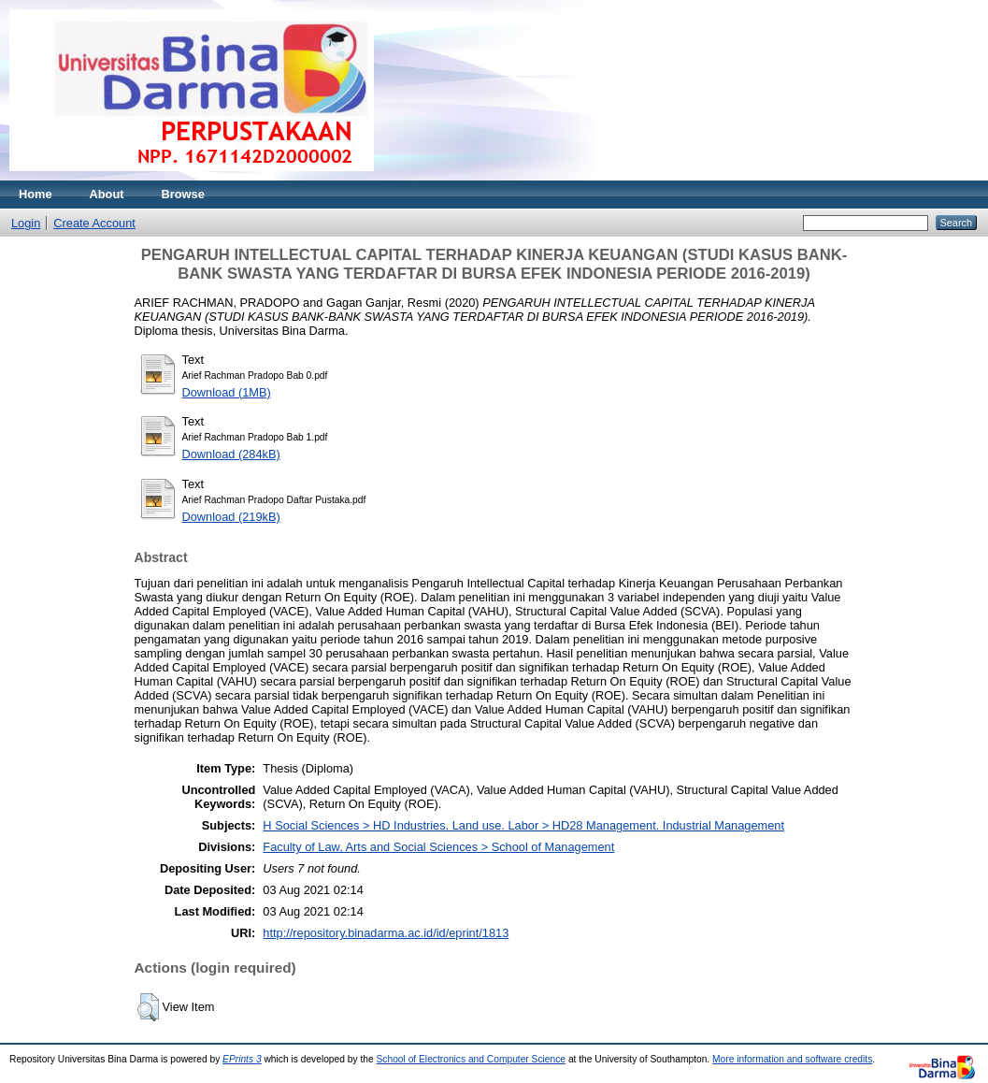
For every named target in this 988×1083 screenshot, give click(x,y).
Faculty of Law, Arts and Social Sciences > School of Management (438, 847)
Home (35, 194)
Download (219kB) (231, 517)
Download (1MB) (226, 392)
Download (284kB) (231, 454)
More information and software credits (792, 1059)
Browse (183, 194)
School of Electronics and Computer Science (471, 1059)
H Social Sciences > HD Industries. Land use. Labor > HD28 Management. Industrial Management (523, 825)
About (107, 194)
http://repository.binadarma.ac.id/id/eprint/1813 (385, 933)
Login (25, 223)
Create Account (94, 223)
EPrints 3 (242, 1059)
